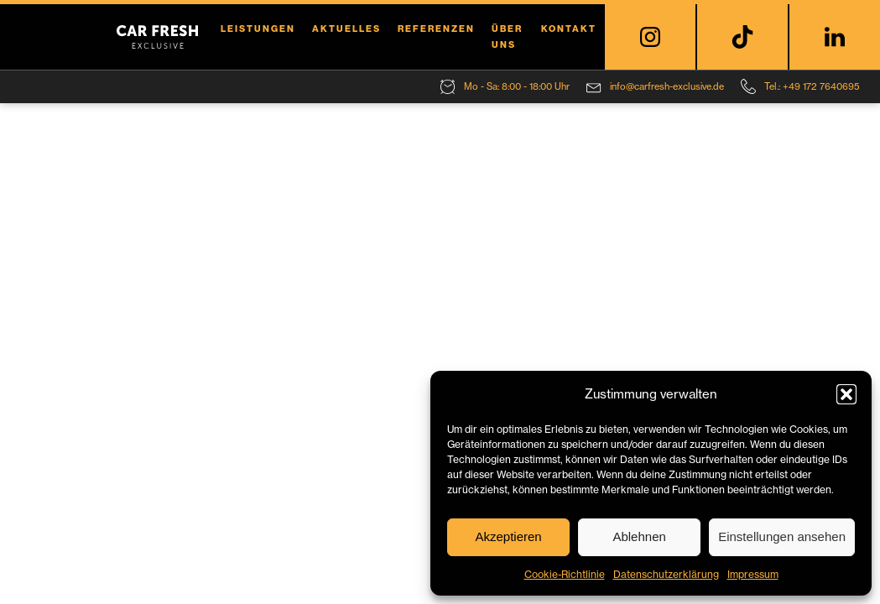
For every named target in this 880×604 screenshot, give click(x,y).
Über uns (507, 36)
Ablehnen (638, 536)
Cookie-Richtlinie (564, 574)
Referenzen (436, 28)
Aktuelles (346, 28)
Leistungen (258, 28)
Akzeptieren (508, 536)
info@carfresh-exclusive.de (667, 86)
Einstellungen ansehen (782, 536)
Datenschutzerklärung (666, 574)
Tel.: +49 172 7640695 (812, 86)
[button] (846, 394)
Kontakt (568, 28)
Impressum (752, 574)
